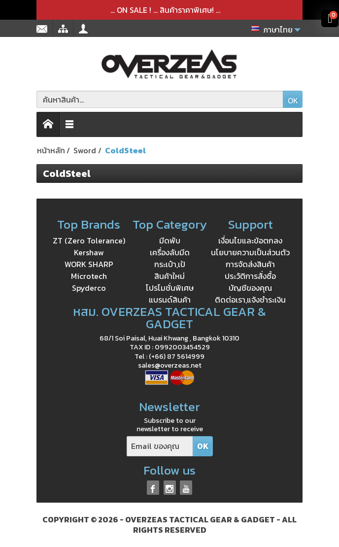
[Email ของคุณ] (160, 446)
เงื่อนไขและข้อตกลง (250, 240)
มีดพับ (169, 240)
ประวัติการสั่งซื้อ (250, 276)
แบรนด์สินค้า (170, 300)
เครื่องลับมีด (170, 252)
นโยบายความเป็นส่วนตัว (250, 252)
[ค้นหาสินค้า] (159, 99)
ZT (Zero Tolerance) (89, 240)
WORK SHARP (89, 264)
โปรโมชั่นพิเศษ (170, 288)
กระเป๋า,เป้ (169, 264)
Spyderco (89, 288)
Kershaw (89, 252)
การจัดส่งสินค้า (250, 264)
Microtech (89, 276)
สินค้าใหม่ (169, 276)
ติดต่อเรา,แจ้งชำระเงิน (250, 300)
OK (293, 100)
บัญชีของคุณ (250, 288)
